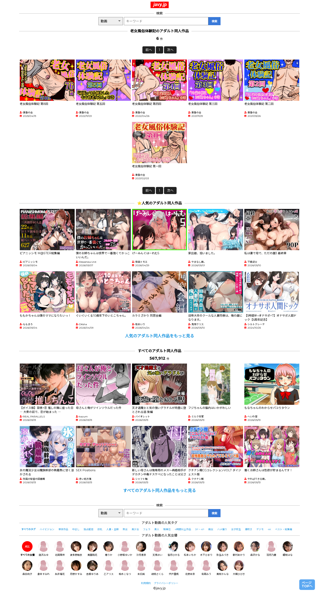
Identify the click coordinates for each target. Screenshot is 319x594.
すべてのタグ (28, 529)
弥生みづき (222, 548)
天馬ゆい (157, 548)
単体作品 (63, 529)
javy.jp (160, 4)
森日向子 (27, 568)
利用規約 (146, 583)
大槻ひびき (239, 568)
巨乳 (99, 529)
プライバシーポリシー (166, 583)
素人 (156, 529)
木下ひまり (206, 548)
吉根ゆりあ (92, 568)
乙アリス (108, 568)
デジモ (260, 529)
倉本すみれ (43, 568)
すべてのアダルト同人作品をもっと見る (159, 491)
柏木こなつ (125, 568)
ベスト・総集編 (283, 529)
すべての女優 (27, 548)
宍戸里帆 (173, 568)
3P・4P (199, 529)
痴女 (210, 529)
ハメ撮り (222, 529)
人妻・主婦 (112, 529)
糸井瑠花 (60, 568)
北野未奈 (190, 568)
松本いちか (190, 548)
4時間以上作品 (183, 529)
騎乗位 (167, 529)
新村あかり (239, 548)
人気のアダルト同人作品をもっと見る (159, 336)
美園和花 (92, 548)
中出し (76, 529)
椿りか (108, 548)
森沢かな (255, 548)
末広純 (141, 568)
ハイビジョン (47, 529)
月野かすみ (76, 568)
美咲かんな (222, 568)
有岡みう (206, 568)
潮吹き (248, 529)
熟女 (125, 529)
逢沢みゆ (43, 548)
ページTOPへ (307, 584)
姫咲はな (287, 548)
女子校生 (236, 529)
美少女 (135, 529)
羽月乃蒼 (271, 548)
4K (269, 529)
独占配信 (88, 529)
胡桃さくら (157, 568)
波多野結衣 (76, 548)
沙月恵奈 (141, 548)
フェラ (146, 529)
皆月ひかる (174, 548)
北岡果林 (60, 548)
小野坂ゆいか (125, 548)
